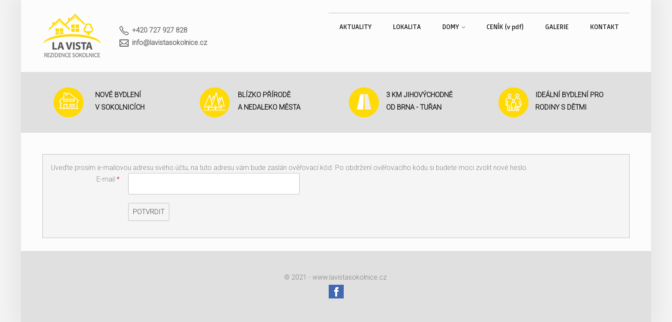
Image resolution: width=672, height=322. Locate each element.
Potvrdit (149, 212)
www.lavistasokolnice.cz (349, 277)
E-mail (108, 179)
